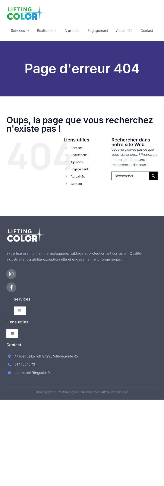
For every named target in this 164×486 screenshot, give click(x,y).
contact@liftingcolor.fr (32, 369)
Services (76, 148)
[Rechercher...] (130, 176)
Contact (76, 184)
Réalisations (79, 155)
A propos (77, 162)
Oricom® (123, 388)
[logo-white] (25, 226)
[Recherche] (153, 176)
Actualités (78, 176)
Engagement (79, 169)
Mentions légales (68, 388)
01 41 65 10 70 (25, 361)
